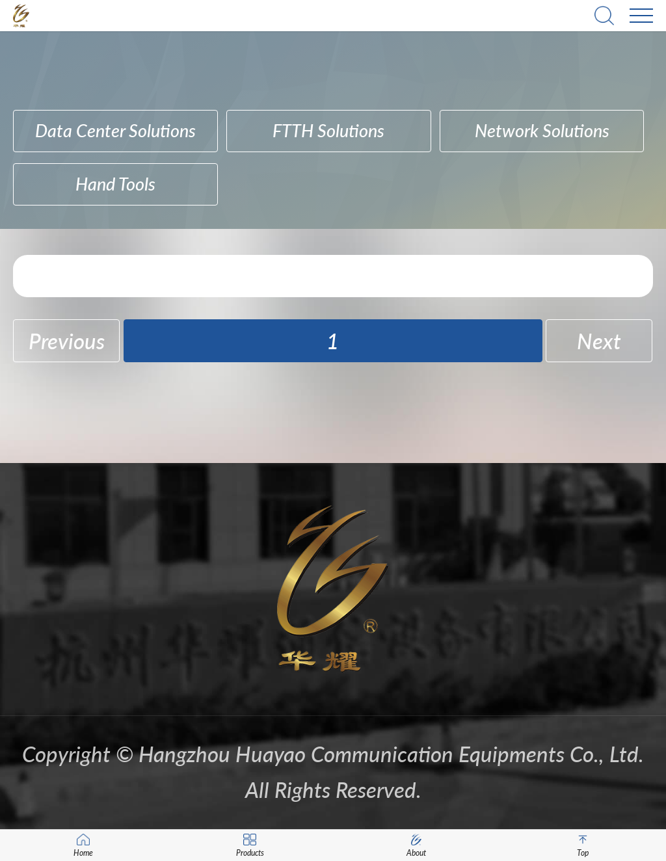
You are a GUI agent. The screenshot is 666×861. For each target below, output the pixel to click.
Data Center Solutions (115, 130)
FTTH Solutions (328, 130)
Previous (67, 341)
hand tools (115, 183)
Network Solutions (542, 130)
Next (599, 341)
